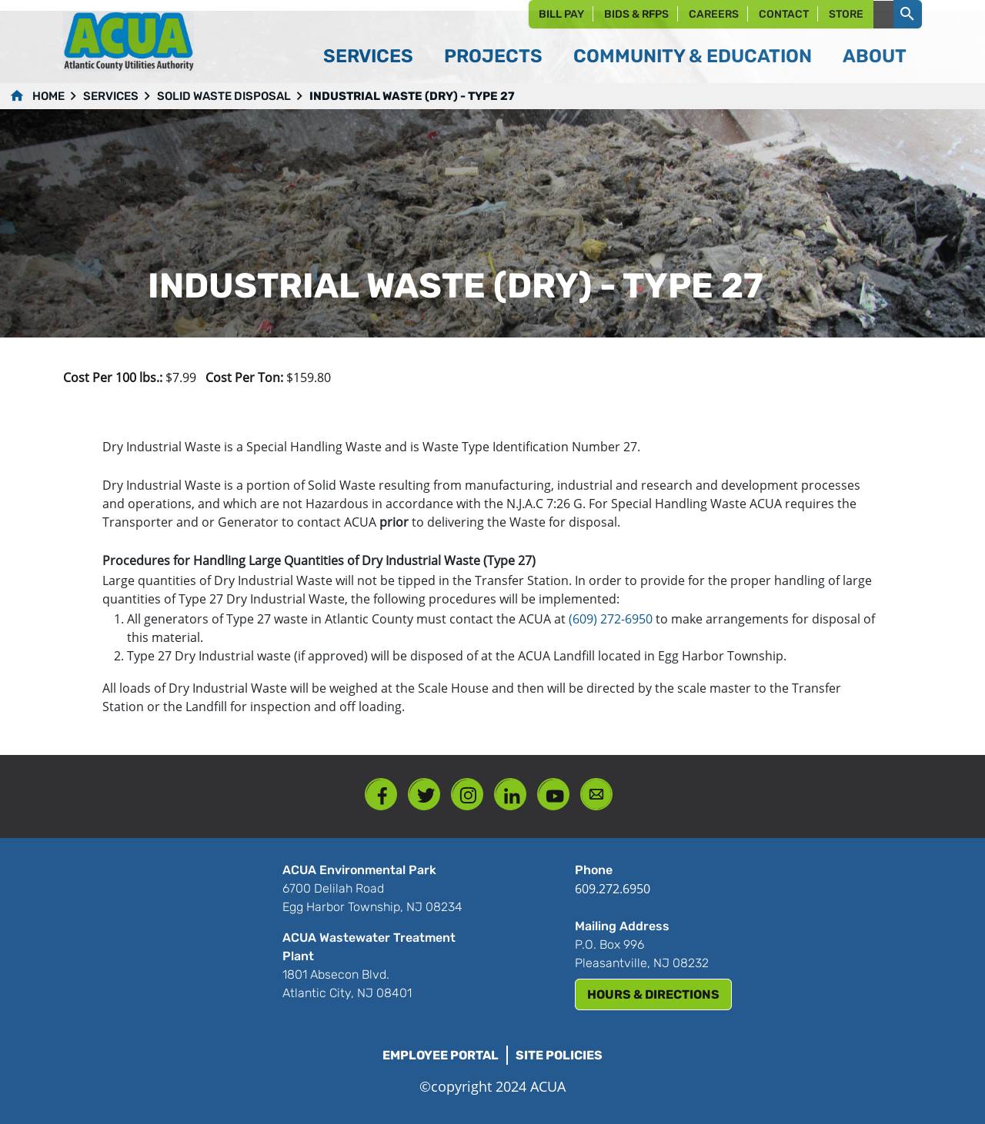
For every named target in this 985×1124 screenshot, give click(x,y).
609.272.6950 (612, 888)
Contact (784, 14)
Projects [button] (493, 56)
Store (846, 14)
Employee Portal (440, 1055)
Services (111, 96)
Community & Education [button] (692, 56)
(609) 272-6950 (611, 618)
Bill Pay (561, 14)
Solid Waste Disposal (224, 96)
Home (48, 96)
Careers (714, 14)
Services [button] (368, 56)
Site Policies (559, 1055)
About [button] (875, 56)
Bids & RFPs (636, 14)
